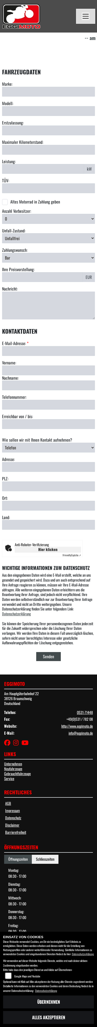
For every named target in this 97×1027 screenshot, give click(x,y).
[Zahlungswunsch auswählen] (48, 258)
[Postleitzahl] (48, 508)
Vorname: (9, 384)
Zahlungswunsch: (14, 250)
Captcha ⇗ (72, 555)
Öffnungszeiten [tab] (18, 859)
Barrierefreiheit (15, 832)
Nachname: (10, 399)
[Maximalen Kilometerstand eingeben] (48, 150)
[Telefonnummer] (48, 427)
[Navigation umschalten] (85, 16)
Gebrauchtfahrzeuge (17, 773)
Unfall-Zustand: (13, 230)
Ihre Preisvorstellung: (18, 269)
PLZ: (5, 500)
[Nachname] (48, 407)
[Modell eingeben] (48, 111)
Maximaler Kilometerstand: (22, 142)
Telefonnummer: (14, 419)
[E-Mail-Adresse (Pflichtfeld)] (48, 373)
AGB (8, 803)
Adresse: (8, 481)
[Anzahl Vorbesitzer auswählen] (48, 219)
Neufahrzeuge (13, 768)
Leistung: (9, 161)
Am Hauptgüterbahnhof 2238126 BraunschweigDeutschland (21, 698)
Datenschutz (13, 817)
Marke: (7, 84)
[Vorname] (48, 392)
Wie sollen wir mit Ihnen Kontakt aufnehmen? (37, 462)
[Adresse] (48, 489)
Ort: (5, 520)
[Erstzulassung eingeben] (48, 130)
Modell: (7, 103)
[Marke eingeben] (48, 92)
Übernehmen (48, 1002)
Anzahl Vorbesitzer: (16, 211)
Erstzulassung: (13, 123)
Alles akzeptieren (48, 1017)
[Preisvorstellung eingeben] (42, 277)
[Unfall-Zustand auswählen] (48, 238)
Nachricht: (10, 289)
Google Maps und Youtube (27, 976)
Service (9, 778)
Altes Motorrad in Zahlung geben (35, 202)
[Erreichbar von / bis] (48, 446)
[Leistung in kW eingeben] (43, 169)
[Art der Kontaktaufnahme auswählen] (48, 469)
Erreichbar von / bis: (17, 438)
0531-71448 (85, 712)
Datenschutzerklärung (16, 613)
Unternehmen (13, 763)
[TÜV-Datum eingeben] (48, 188)
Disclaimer (12, 825)
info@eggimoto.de (81, 733)
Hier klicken (47, 549)
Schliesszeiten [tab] (45, 859)
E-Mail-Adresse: (15, 365)
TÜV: (5, 180)
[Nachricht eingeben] (48, 305)
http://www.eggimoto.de (77, 726)
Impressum (12, 810)
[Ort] (48, 527)
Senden (48, 656)
